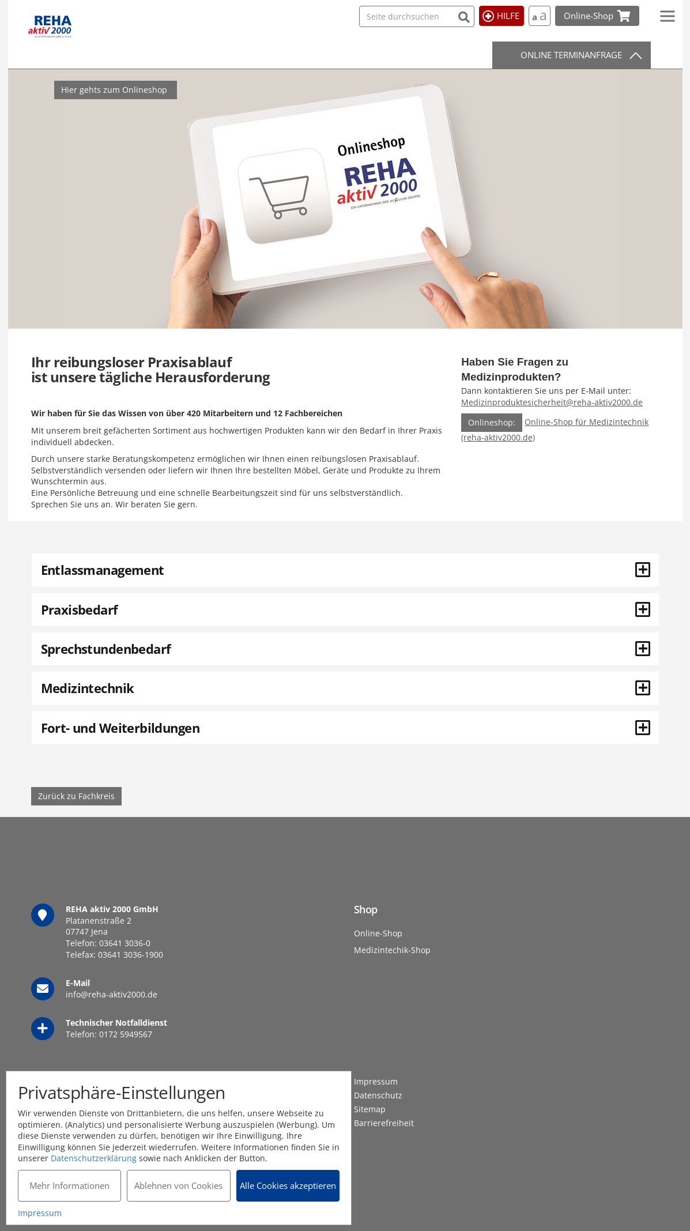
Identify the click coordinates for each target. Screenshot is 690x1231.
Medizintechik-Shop (392, 949)
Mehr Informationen (69, 1185)
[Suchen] (464, 16)
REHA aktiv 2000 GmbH (49, 27)
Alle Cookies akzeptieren (288, 1185)
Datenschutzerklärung (94, 1158)
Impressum (376, 1081)
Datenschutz (378, 1095)
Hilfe (508, 15)
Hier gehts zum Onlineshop (114, 89)
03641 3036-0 (124, 943)
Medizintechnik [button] (345, 688)
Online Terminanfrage (571, 55)
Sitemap (370, 1109)
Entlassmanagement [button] (345, 569)
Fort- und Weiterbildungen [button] (345, 727)
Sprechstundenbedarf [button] (345, 648)
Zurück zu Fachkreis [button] (76, 795)
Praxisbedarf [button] (345, 609)
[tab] (345, 569)
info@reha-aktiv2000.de (111, 994)
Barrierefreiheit (384, 1122)
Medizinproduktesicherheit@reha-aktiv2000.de (552, 402)
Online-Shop (378, 933)
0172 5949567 (125, 1034)
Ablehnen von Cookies (178, 1185)
